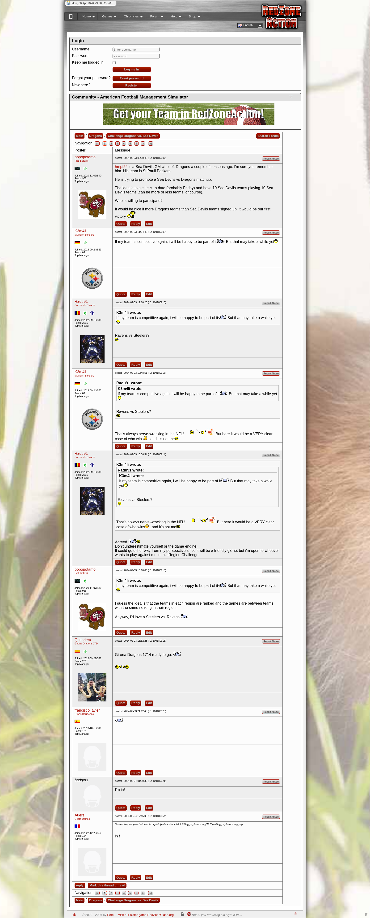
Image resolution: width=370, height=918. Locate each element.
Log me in (131, 69)
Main (79, 136)
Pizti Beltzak (81, 160)
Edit (149, 223)
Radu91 (81, 301)
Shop (192, 17)
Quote (121, 223)
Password (80, 56)
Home (86, 17)
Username (80, 49)
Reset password (132, 78)
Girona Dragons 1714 (87, 643)
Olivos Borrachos (84, 714)
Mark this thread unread (107, 885)
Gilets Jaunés (82, 818)
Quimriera (83, 640)
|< (97, 143)
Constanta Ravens (85, 305)
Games (106, 17)
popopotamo (85, 157)
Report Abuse (271, 158)
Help (173, 17)
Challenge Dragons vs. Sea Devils (133, 136)
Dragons (95, 136)
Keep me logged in (87, 62)
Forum (154, 17)
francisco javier (87, 710)
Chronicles (131, 17)
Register (131, 85)
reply (80, 885)
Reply (135, 223)
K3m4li (80, 231)
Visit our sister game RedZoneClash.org (146, 915)
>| (151, 143)
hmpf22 (121, 167)
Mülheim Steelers (84, 234)
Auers (79, 815)
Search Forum (268, 136)
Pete (110, 915)
